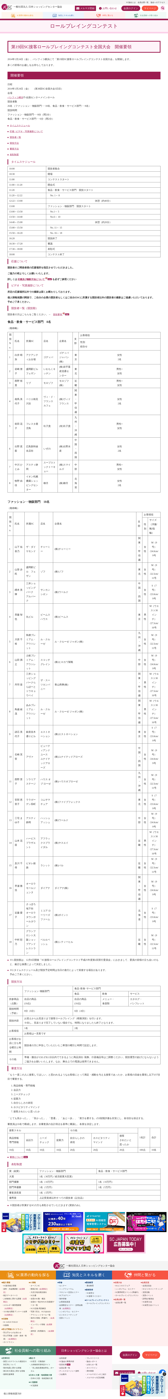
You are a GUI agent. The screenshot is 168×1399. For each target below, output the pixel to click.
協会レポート (92, 1362)
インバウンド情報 (41, 1327)
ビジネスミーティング (68, 1316)
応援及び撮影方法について (33, 280)
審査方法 (14, 149)
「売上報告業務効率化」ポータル (42, 1370)
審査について (17, 1158)
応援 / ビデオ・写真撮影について (27, 132)
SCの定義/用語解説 (38, 1309)
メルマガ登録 (85, 8)
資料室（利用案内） (42, 1333)
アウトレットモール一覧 (40, 1316)
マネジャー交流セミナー (69, 1293)
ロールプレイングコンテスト (98, 1304)
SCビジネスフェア (122, 1286)
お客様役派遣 (64, 1303)
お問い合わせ (108, 8)
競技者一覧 (16, 138)
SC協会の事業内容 (66, 1362)
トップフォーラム (66, 1290)
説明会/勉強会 (148, 1299)
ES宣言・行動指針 (38, 1362)
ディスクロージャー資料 (69, 1372)
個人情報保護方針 (12, 1394)
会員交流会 (147, 1286)
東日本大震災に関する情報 (14, 1372)
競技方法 (14, 144)
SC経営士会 (147, 1303)
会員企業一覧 (143, 2)
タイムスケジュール (20, 126)
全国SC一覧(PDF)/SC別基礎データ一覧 (42, 1304)
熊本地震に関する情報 (12, 1369)
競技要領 (59, 315)
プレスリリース (93, 1359)
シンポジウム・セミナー (69, 1312)
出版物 (6, 1326)
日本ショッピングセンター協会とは (84, 1351)
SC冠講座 (34, 1386)
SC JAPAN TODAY (10, 1323)
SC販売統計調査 (9, 1286)
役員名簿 (62, 1365)
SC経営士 (90, 1294)
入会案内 (62, 1375)
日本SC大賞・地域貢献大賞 (42, 1379)
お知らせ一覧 (92, 1365)
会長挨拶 (62, 1359)
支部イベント (64, 1319)
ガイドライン (8, 1343)
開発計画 (40, 1290)
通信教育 (90, 1286)
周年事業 (90, 1372)
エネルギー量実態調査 (12, 1307)
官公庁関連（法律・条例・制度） (15, 1338)
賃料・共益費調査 (14, 1291)
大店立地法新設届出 (39, 1293)
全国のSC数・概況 (38, 1299)
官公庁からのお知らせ (12, 1333)
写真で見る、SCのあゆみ (41, 1312)
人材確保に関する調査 (15, 1301)
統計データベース (10, 1296)
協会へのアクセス (158, 2)
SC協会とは (131, 2)
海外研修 (62, 1299)
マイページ (150, 8)
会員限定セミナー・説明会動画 (71, 1307)
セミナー (62, 1286)
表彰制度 (14, 155)
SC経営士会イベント (150, 1306)
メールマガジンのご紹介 (96, 1375)
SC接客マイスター (94, 1297)
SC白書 (33, 1296)
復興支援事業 (8, 1375)
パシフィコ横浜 (16, 98)
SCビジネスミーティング (152, 1290)
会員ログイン (131, 8)
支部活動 (146, 1293)
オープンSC (35, 1286)
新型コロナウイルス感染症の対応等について (15, 1364)
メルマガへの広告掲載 (96, 1378)
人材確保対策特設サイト (40, 1365)
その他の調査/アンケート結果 (15, 1314)
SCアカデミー (64, 1296)
